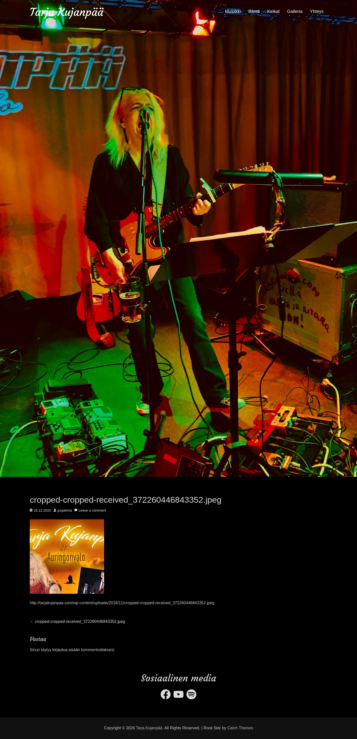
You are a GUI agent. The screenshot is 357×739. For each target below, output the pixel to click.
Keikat (273, 11)
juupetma (65, 510)
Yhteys (317, 11)
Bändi (254, 11)
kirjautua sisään (66, 650)
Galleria (294, 11)
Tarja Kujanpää (66, 12)
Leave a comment (92, 510)
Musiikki (233, 11)
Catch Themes (240, 728)
